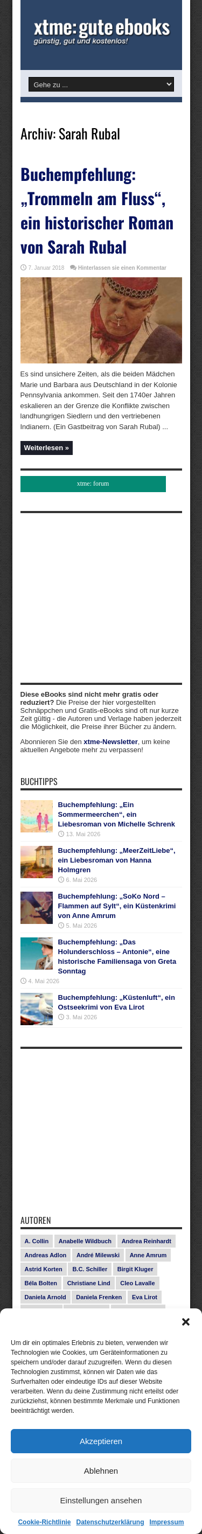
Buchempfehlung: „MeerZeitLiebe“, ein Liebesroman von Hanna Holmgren (117, 860)
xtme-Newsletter (110, 742)
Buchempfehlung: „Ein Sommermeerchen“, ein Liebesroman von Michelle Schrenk (116, 814)
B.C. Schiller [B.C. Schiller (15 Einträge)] (89, 1269)
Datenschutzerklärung (110, 1522)
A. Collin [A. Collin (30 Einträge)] (37, 1241)
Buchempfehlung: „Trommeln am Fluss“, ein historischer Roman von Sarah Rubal (96, 210)
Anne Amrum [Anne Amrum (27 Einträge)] (148, 1255)
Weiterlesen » (46, 448)
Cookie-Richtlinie (44, 1522)
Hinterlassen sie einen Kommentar (122, 268)
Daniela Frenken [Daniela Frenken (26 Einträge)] (99, 1297)
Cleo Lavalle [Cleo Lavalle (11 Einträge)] (137, 1283)
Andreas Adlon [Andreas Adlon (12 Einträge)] (46, 1255)
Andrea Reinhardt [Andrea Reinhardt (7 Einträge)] (146, 1241)
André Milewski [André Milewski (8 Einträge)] (98, 1255)
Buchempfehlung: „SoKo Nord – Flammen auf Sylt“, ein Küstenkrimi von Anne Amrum (117, 906)
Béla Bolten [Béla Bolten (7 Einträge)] (41, 1283)
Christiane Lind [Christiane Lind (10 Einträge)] (88, 1283)
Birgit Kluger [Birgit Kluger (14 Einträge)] (135, 1269)
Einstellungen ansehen (101, 1500)
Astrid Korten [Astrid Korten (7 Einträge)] (43, 1269)
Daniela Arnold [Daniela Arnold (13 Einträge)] (45, 1297)
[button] (185, 1321)
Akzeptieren (101, 1441)
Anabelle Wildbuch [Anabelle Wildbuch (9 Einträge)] (85, 1241)
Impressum (167, 1522)
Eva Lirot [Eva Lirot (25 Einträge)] (144, 1297)
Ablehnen (101, 1470)
